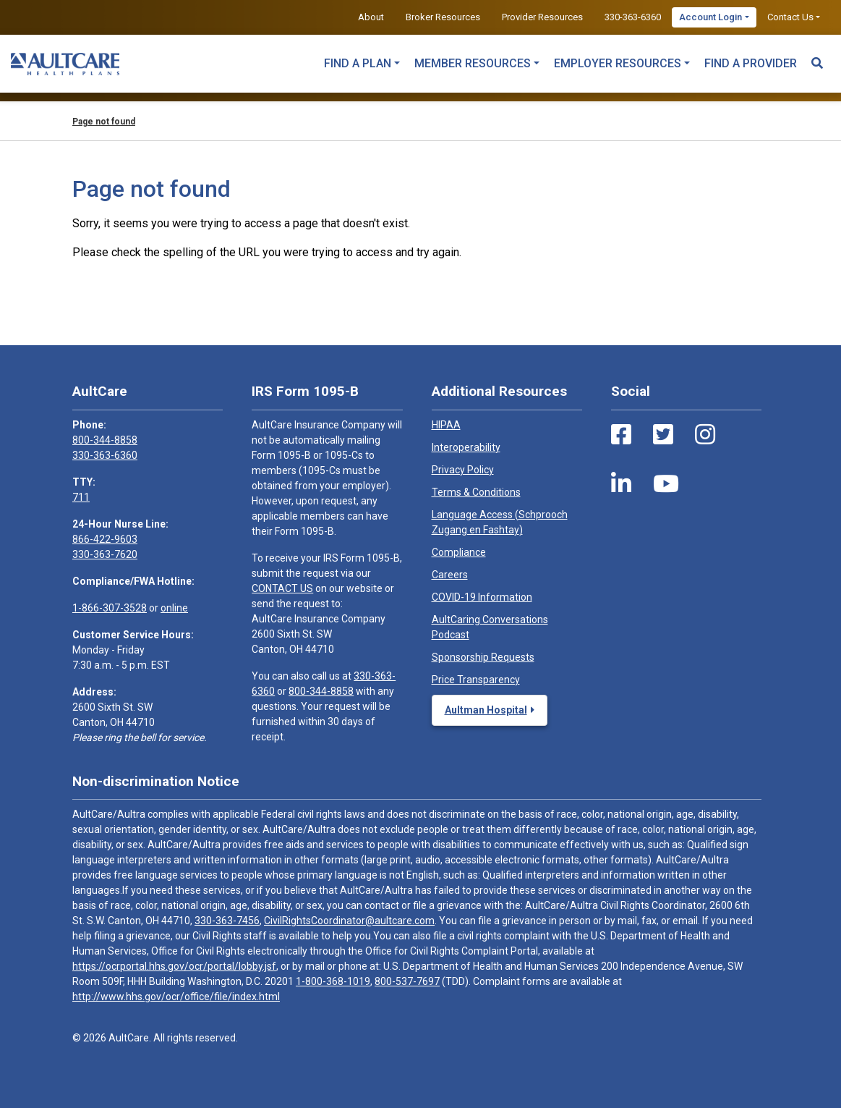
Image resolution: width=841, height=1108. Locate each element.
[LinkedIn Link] (621, 484)
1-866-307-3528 (109, 608)
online (174, 608)
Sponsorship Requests (483, 657)
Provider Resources (542, 17)
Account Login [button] (710, 17)
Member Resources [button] (472, 63)
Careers (450, 574)
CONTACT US (282, 588)
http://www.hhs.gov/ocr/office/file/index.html (176, 996)
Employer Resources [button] (617, 63)
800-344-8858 (104, 440)
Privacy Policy (463, 469)
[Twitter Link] (663, 435)
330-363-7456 (227, 920)
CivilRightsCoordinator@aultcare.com (349, 920)
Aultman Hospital (486, 710)
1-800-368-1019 (333, 981)
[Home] (65, 63)
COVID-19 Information (482, 597)
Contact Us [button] (790, 17)
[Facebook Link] (621, 435)
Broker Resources (443, 17)
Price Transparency (476, 679)
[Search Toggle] (817, 56)
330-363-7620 (104, 554)
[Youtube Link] (666, 484)
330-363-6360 (633, 17)
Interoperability (466, 447)
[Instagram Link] (705, 435)
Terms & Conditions (476, 492)
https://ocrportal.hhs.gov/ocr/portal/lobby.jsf (174, 966)
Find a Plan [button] (357, 63)
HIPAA (446, 425)
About (371, 17)
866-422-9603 (104, 539)
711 (81, 497)
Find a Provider (750, 63)
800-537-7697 (407, 981)
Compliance (459, 552)
